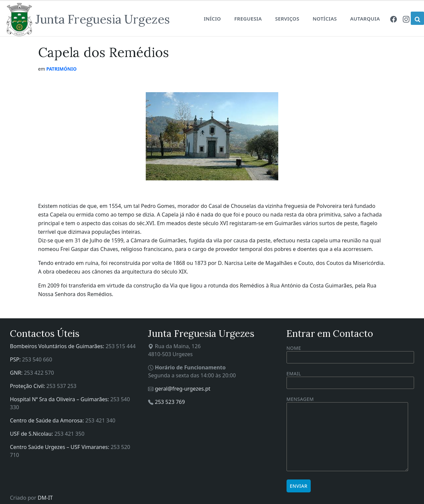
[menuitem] (393, 18)
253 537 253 (61, 386)
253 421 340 (100, 420)
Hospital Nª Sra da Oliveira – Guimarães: (60, 399)
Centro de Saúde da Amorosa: (47, 420)
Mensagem (347, 434)
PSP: (16, 359)
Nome (350, 354)
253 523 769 (170, 402)
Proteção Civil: (28, 386)
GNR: (17, 372)
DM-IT (45, 497)
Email (350, 378)
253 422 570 (39, 372)
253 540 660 (37, 359)
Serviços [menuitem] (287, 18)
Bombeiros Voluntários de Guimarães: (58, 346)
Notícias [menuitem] (325, 18)
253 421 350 (69, 433)
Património (61, 69)
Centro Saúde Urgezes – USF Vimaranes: (60, 447)
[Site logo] (88, 19)
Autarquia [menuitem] (365, 18)
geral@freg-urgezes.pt (182, 388)
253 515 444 (121, 346)
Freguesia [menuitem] (248, 18)
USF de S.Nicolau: (32, 433)
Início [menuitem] (212, 18)
